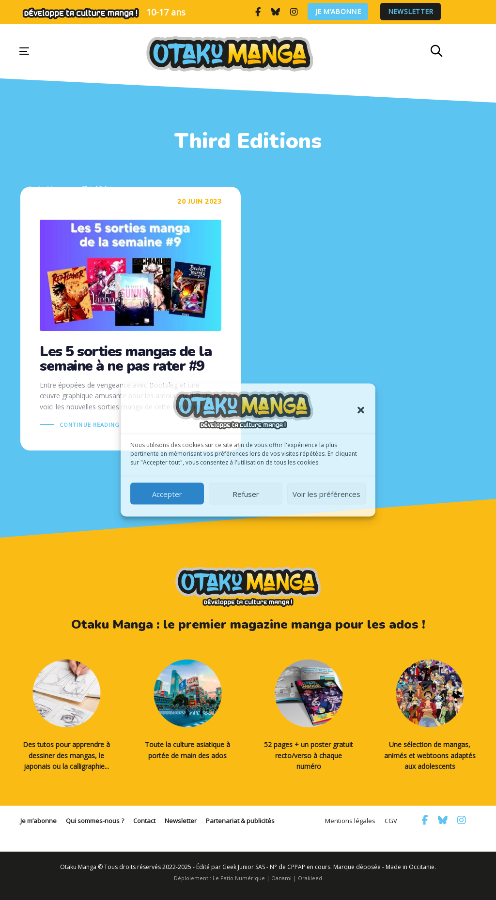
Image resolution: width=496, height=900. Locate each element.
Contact (144, 820)
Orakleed (310, 878)
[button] (361, 410)
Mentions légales (350, 820)
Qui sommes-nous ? (95, 820)
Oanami (281, 878)
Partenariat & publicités (240, 820)
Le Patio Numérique (239, 878)
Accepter (167, 493)
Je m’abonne (338, 11)
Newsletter (411, 11)
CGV (391, 820)
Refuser (245, 493)
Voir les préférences (326, 493)
